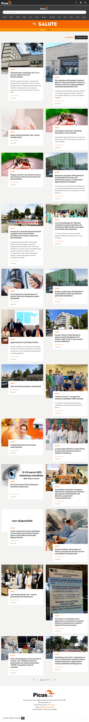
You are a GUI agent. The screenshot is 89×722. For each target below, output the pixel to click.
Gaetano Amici (51, 704)
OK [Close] (23, 718)
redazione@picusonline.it (47, 707)
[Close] (85, 718)
